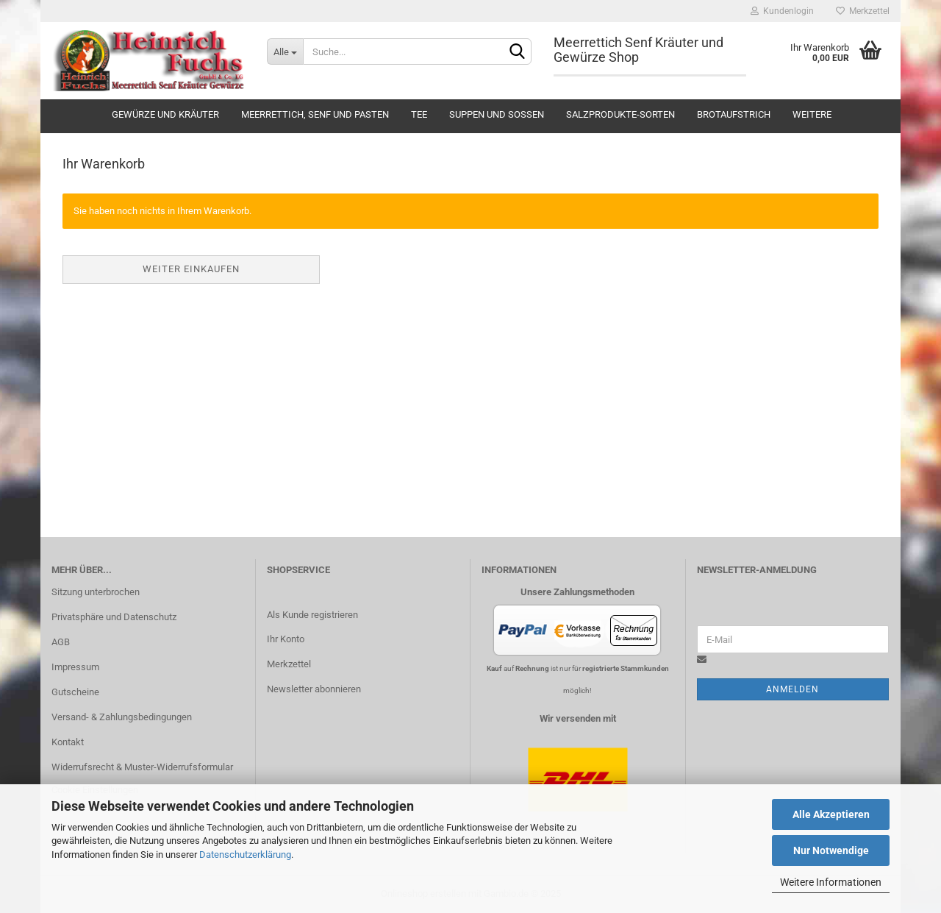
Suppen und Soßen (496, 114)
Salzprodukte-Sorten (620, 114)
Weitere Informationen (830, 882)
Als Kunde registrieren (312, 614)
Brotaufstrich (733, 114)
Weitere (811, 114)
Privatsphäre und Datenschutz (113, 616)
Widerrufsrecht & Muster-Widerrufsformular (142, 766)
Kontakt (67, 741)
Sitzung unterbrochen (95, 591)
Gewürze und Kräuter (165, 114)
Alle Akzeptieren (831, 814)
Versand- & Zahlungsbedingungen (121, 716)
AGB (60, 641)
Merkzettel (863, 11)
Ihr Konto (285, 638)
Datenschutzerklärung (245, 854)
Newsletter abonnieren (314, 688)
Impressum (75, 666)
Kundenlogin (782, 11)
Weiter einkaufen (191, 268)
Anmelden (792, 689)
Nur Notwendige (831, 850)
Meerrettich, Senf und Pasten (315, 114)
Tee (419, 114)
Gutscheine (75, 691)
